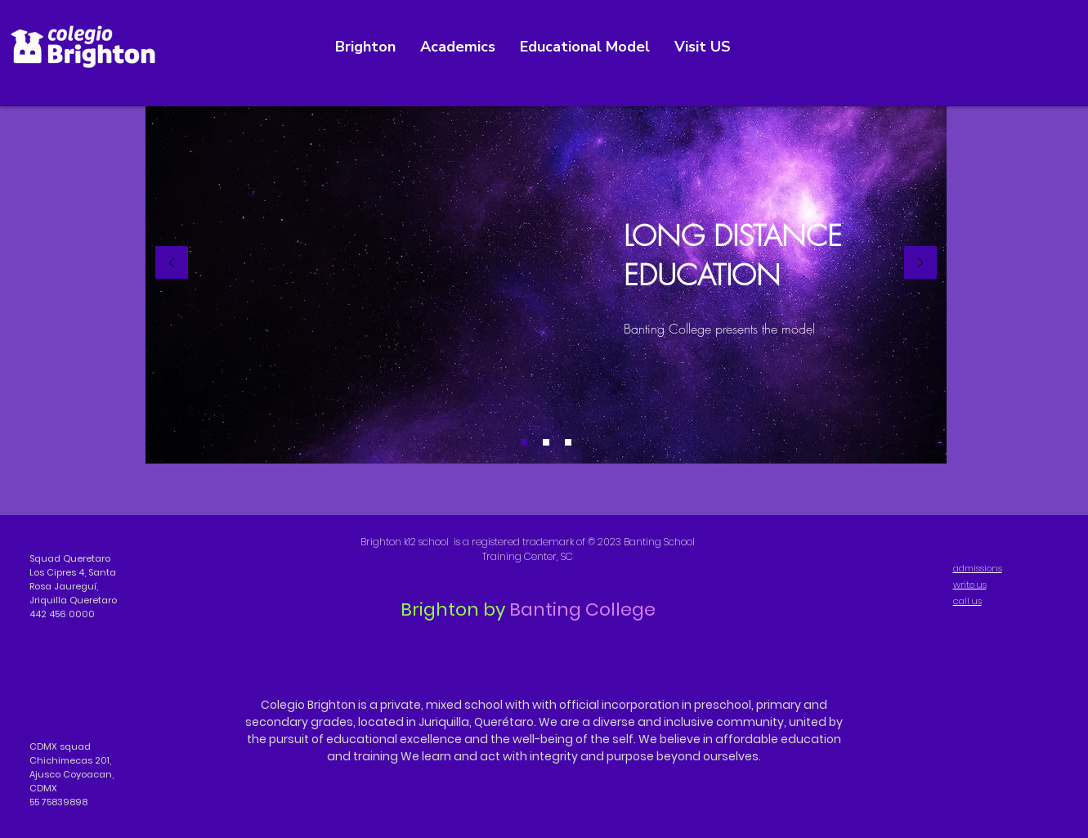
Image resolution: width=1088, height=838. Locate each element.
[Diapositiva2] (546, 442)
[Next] (920, 263)
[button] (702, 47)
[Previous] (171, 263)
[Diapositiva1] (524, 442)
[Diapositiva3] (568, 442)
